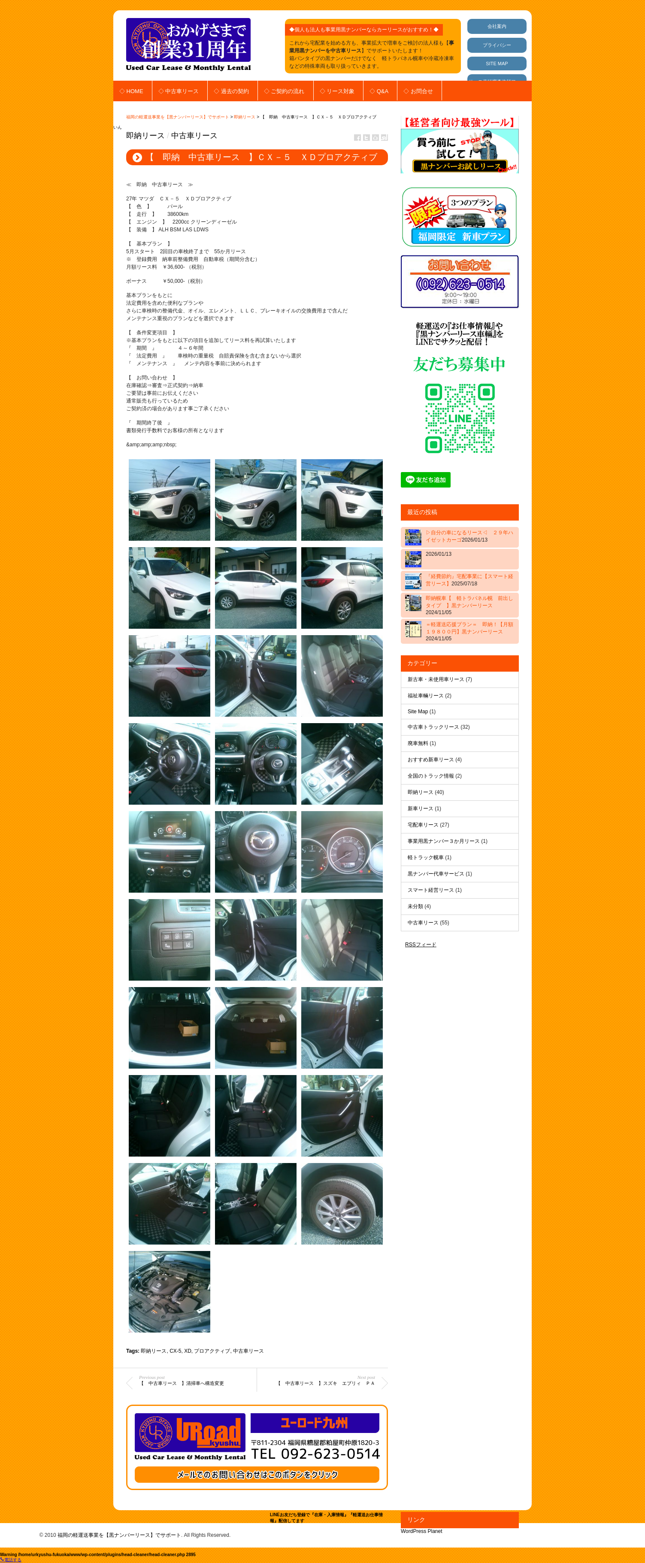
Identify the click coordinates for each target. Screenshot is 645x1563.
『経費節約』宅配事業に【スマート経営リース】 (469, 580)
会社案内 (497, 26)
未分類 (415, 906)
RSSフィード (420, 945)
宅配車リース (423, 825)
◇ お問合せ (418, 91)
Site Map (418, 712)
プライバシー (497, 45)
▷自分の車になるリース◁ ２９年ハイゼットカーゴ (469, 536)
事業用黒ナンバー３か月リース (444, 841)
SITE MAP (497, 63)
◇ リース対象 (337, 91)
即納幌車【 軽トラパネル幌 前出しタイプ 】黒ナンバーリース (469, 605)
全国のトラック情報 (431, 776)
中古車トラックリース (433, 727)
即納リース (244, 117)
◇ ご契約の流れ (284, 91)
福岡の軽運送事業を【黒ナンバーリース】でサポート (177, 117)
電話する (10, 1559)
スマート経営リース (431, 890)
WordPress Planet (421, 1531)
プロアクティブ (212, 1351)
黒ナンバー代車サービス (436, 874)
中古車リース (194, 135)
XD (187, 1351)
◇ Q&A (378, 91)
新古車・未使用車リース (436, 679)
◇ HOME (131, 91)
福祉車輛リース (426, 696)
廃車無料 (418, 743)
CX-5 (175, 1351)
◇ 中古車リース (178, 91)
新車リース (420, 809)
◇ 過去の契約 (231, 91)
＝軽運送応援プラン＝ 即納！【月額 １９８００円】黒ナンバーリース (470, 631)
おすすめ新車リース (431, 760)
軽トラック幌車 (426, 857)
